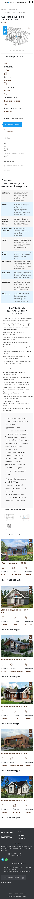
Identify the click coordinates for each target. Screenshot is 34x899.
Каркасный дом (12, 101)
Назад (3, 22)
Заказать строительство (12, 124)
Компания (21, 835)
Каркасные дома (7, 832)
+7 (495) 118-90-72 (20, 2)
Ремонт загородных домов (17, 896)
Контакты (21, 838)
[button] (10, 50)
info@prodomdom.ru (18, 863)
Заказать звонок (16, 855)
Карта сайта (6, 882)
